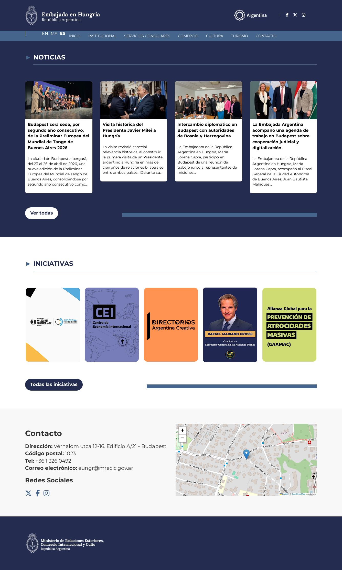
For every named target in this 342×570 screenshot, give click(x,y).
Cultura (178, 36)
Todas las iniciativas (54, 384)
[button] (246, 454)
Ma (303, 15)
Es (314, 15)
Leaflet (284, 494)
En (293, 15)
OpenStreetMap (298, 494)
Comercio (152, 36)
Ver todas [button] (41, 213)
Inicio (38, 36)
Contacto (229, 36)
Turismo (203, 36)
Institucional (66, 36)
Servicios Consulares (111, 36)
